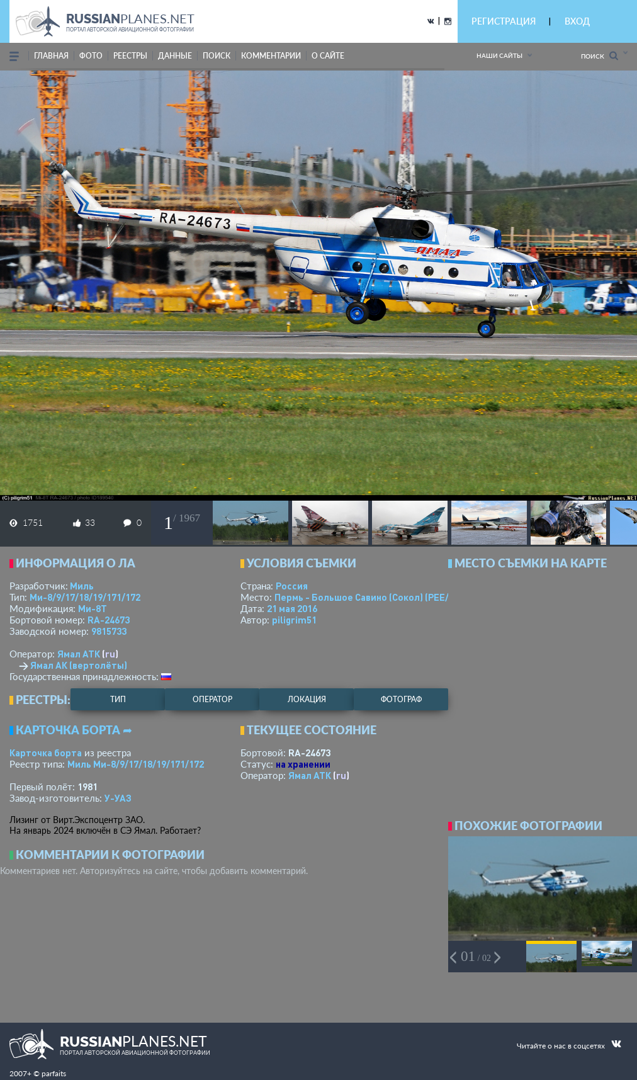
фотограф (401, 699)
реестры (130, 55)
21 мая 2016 (292, 608)
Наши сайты (499, 55)
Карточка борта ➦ (74, 730)
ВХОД (577, 21)
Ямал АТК (78, 653)
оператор (212, 699)
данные (175, 55)
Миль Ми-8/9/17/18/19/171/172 (135, 764)
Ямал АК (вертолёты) (78, 665)
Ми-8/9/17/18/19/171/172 (85, 597)
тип (118, 699)
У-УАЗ (118, 798)
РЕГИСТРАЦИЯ (503, 21)
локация (307, 699)
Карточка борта (45, 752)
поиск (216, 55)
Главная (51, 55)
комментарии (271, 55)
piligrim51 (294, 619)
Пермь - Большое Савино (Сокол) (374, 597)
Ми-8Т (92, 608)
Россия (292, 585)
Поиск (599, 55)
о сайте (328, 55)
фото (91, 55)
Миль (82, 585)
